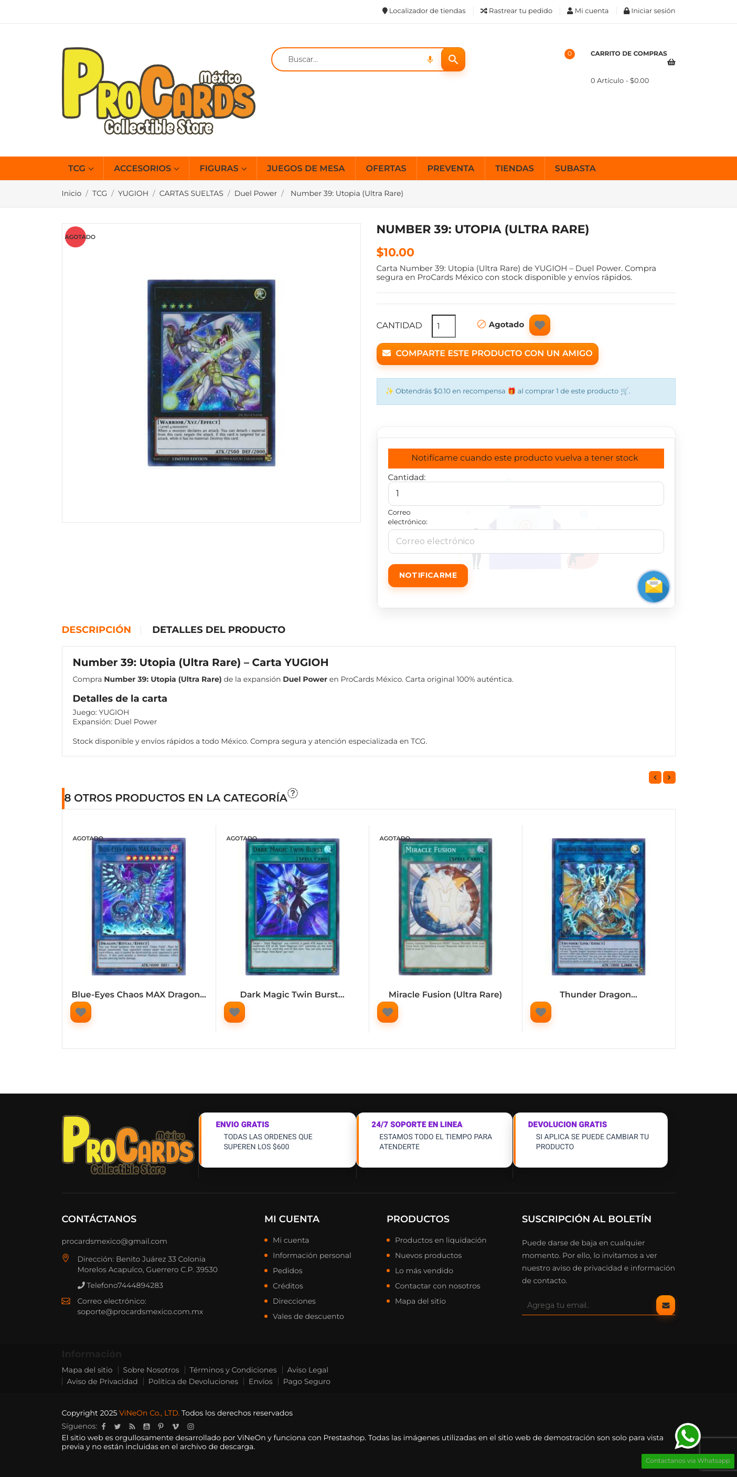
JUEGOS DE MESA (306, 169)
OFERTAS (386, 169)
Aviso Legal (308, 1370)
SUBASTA (575, 169)
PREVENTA (450, 169)
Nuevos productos (428, 1256)
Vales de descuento (308, 1317)
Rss (132, 1426)
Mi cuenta (291, 1219)
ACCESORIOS (143, 169)
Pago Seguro (306, 1381)
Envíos (261, 1381)
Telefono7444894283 (121, 1285)
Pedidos (288, 1271)
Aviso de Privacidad (102, 1381)
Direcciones (294, 1301)
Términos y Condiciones (233, 1370)
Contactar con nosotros (437, 1286)
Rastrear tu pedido (516, 11)
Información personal (312, 1256)
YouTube (146, 1426)
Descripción (96, 630)
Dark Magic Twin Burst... (292, 995)
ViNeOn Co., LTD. (149, 1413)
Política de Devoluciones (193, 1381)
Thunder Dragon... (598, 995)
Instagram (190, 1426)
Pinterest (160, 1426)
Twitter (117, 1426)
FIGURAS (219, 169)
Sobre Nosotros (151, 1370)
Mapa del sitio (420, 1301)
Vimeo (175, 1426)
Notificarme (428, 575)
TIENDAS (514, 169)
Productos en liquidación (441, 1240)
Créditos (288, 1286)
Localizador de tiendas (424, 11)
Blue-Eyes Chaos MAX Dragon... (138, 995)
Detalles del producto (218, 630)
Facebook (103, 1426)
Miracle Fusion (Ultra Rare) (445, 995)
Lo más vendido (424, 1271)
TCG (78, 169)
